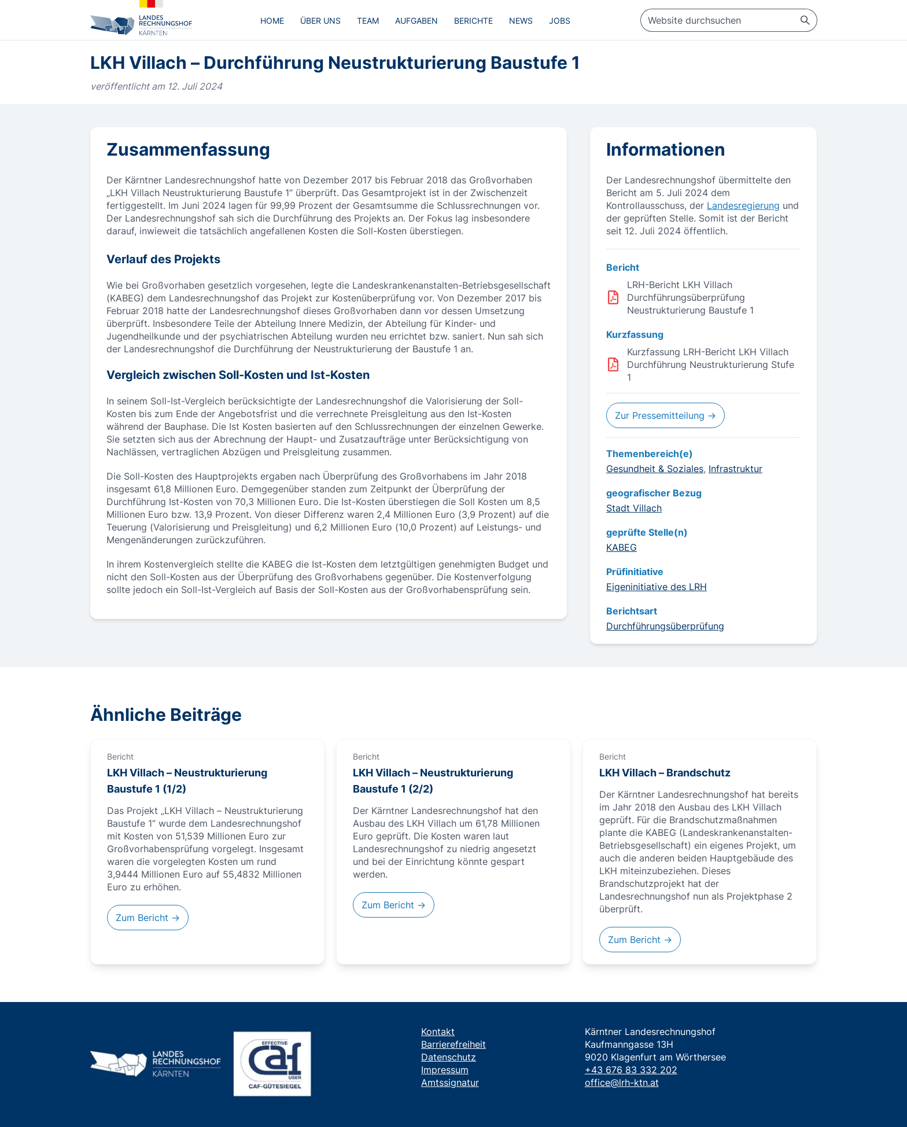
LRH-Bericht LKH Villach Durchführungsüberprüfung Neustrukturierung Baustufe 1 (690, 297)
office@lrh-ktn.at (622, 1082)
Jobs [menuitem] (559, 20)
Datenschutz (448, 1057)
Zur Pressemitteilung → (665, 415)
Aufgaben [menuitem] (416, 20)
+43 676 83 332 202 (631, 1070)
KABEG (621, 547)
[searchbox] (729, 20)
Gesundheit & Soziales (654, 468)
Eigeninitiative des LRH (656, 586)
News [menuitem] (521, 20)
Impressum (445, 1070)
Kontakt (438, 1031)
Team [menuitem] (368, 20)
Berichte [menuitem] (473, 20)
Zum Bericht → (148, 917)
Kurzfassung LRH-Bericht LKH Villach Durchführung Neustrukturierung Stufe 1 (710, 364)
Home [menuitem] (272, 20)
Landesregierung (743, 205)
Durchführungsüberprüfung (665, 626)
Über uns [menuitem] (320, 20)
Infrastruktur (735, 468)
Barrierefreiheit (453, 1044)
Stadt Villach (634, 508)
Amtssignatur (450, 1082)
